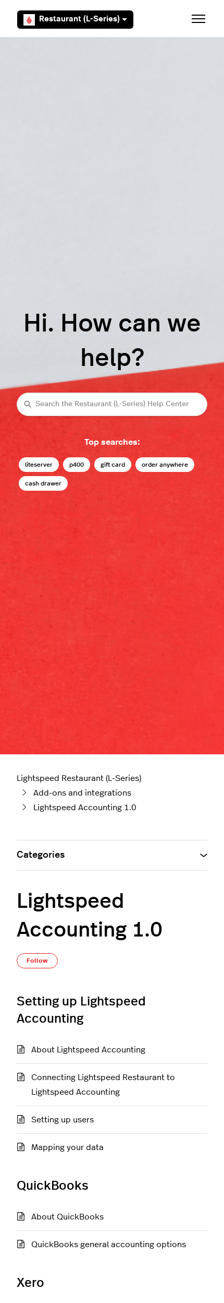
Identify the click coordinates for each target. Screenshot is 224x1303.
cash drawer (43, 483)
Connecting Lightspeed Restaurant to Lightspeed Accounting (103, 1084)
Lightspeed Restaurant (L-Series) (79, 778)
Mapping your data (67, 1147)
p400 (76, 464)
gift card (113, 464)
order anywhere (165, 464)
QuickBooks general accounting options (108, 1244)
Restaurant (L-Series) (75, 20)
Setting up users (62, 1120)
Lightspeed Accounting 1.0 (84, 807)
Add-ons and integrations (82, 793)
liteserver (39, 464)
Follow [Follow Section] (37, 960)
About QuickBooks (67, 1217)
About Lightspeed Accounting (88, 1050)
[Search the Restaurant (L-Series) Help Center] (112, 404)
